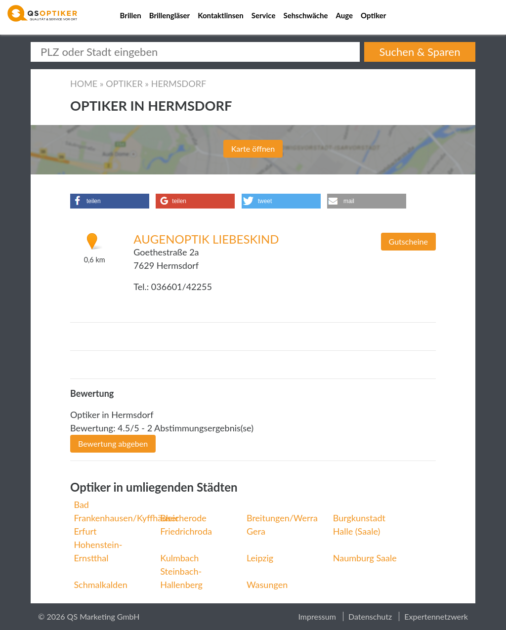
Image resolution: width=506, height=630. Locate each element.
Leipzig (260, 557)
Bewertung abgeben (113, 443)
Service (264, 15)
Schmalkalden (100, 584)
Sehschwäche (305, 15)
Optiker (373, 15)
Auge (344, 15)
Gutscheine (408, 241)
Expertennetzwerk (436, 616)
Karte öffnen (253, 148)
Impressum (317, 616)
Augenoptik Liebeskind (206, 239)
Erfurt (85, 531)
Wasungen (267, 584)
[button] (109, 201)
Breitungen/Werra (282, 517)
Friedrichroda (186, 531)
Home (83, 83)
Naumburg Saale (365, 557)
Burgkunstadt (359, 517)
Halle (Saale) (356, 531)
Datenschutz (370, 616)
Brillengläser (169, 15)
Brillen (130, 15)
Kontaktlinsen (221, 15)
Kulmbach (179, 557)
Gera (256, 531)
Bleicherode (183, 517)
